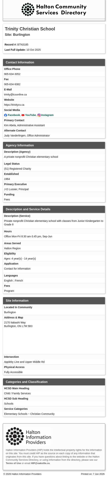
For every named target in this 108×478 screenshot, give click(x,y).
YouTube (30, 115)
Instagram (47, 115)
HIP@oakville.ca (40, 463)
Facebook (14, 115)
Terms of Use (13, 463)
